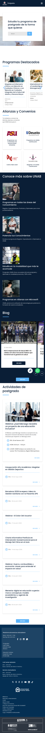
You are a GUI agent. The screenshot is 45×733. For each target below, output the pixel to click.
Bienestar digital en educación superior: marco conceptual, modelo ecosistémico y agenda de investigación (22, 594)
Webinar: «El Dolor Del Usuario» (18, 516)
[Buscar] (20, 34)
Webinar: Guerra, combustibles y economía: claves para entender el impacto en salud (20, 566)
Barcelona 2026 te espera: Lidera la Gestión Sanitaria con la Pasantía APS (21, 492)
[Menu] (42, 3)
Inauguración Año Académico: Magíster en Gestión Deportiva (22, 468)
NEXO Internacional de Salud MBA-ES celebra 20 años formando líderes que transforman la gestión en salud (18, 353)
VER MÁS (18, 363)
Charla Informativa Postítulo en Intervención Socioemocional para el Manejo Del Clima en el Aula (21, 540)
